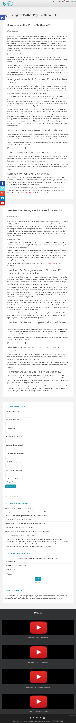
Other (10, 574)
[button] (2, 17)
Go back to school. (14, 570)
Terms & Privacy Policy (12, 496)
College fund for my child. (17, 566)
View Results (38, 583)
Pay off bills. (12, 561)
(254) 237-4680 (69, 1)
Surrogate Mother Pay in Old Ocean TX (29, 25)
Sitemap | (50, 721)
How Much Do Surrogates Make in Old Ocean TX (34, 210)
